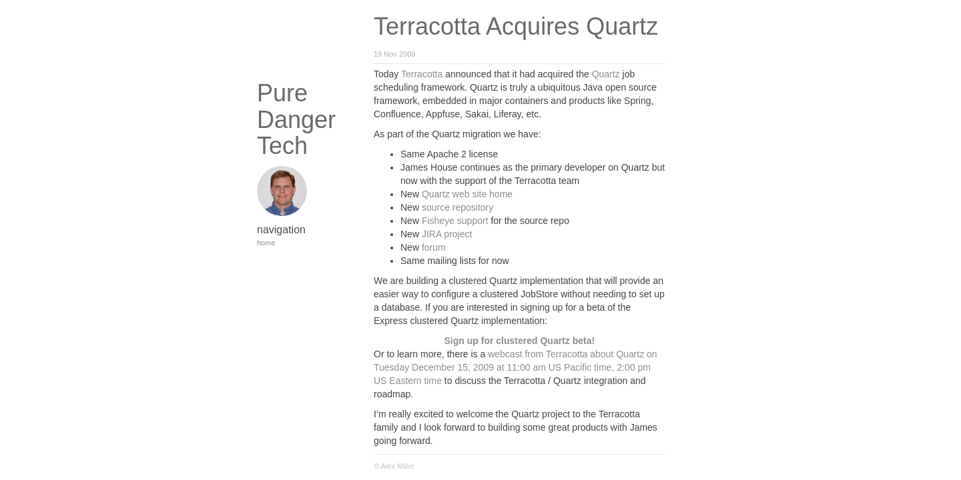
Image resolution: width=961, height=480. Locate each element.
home (266, 243)
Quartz (606, 74)
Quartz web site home (467, 194)
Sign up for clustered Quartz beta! (519, 340)
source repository (457, 207)
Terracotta (421, 74)
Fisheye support (455, 220)
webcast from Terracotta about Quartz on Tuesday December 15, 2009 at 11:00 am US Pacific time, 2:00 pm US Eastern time (515, 367)
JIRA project (447, 234)
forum (434, 247)
